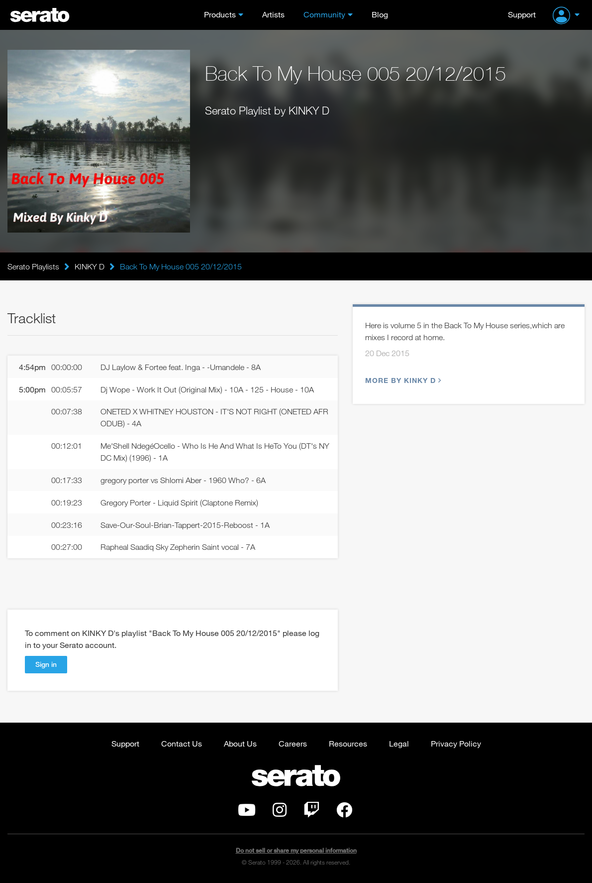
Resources (348, 743)
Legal (399, 743)
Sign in (46, 664)
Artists (273, 14)
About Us (240, 743)
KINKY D (89, 266)
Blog (380, 14)
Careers (293, 743)
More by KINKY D (402, 380)
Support (522, 14)
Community (324, 14)
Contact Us (181, 743)
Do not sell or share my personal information (296, 850)
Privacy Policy (456, 743)
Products (220, 14)
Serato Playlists (33, 266)
